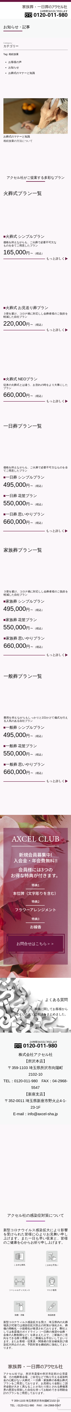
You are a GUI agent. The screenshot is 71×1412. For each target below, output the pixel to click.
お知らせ (13, 67)
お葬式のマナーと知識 (21, 72)
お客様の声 (15, 62)
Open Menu (8, 11)
